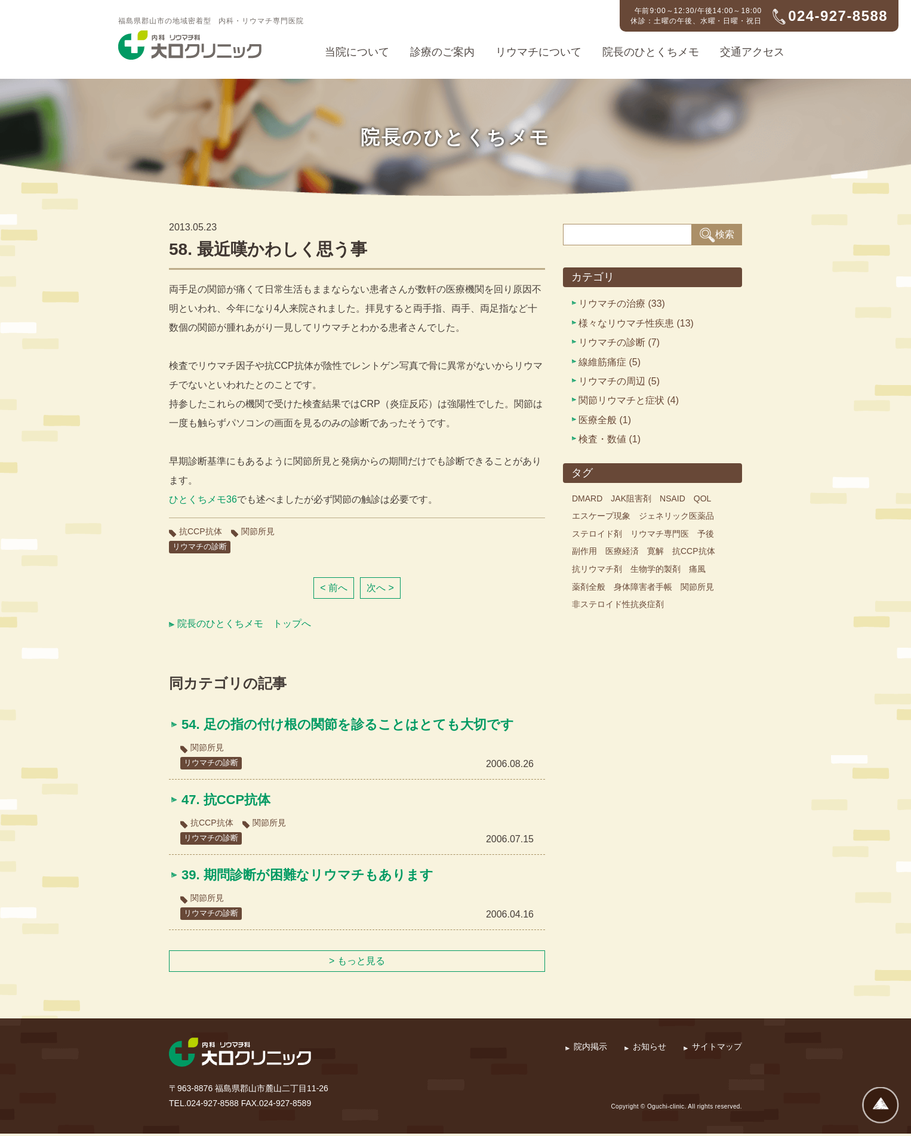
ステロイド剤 (597, 533)
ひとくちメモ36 (203, 499)
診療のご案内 (442, 52)
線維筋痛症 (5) (609, 362)
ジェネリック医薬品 (676, 516)
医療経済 (622, 551)
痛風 (697, 569)
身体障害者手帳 (643, 587)
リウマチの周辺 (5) (619, 381)
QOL (703, 498)
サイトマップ (717, 1049)
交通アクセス (752, 52)
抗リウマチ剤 (597, 569)
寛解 (655, 551)
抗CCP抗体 (200, 531)
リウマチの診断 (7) (619, 342)
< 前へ (333, 588)
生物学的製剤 (655, 569)
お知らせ (649, 1049)
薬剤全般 (588, 587)
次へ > (380, 588)
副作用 (584, 551)
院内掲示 (590, 1049)
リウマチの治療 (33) (621, 303)
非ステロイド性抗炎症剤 (618, 604)
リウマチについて (538, 52)
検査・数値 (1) (609, 439)
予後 (705, 533)
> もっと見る (357, 963)
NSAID (672, 498)
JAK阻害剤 (631, 498)
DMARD (587, 498)
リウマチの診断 (202, 547)
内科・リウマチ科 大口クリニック (189, 45)
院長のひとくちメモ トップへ (244, 624)
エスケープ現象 (601, 516)
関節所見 (258, 531)
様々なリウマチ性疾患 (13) (636, 323)
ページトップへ (880, 1105)
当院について (357, 52)
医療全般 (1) (604, 420)
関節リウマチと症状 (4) (628, 400)
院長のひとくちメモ (650, 52)
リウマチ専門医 (659, 533)
